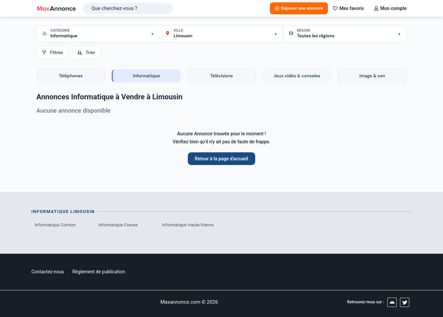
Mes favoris (348, 8)
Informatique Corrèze (55, 224)
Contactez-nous (47, 271)
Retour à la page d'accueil (221, 158)
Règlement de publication (98, 271)
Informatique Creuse (118, 224)
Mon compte (390, 8)
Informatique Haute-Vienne (187, 224)
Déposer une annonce (299, 8)
